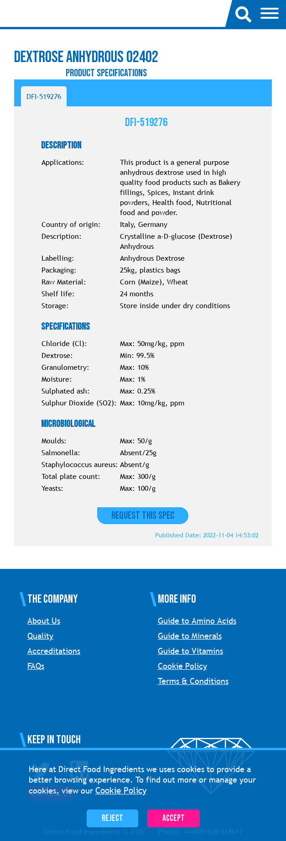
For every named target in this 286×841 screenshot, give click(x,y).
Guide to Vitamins (190, 651)
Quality (40, 636)
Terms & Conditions (193, 681)
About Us (43, 620)
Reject (112, 818)
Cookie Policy (182, 666)
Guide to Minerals (190, 636)
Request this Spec (142, 516)
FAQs (35, 666)
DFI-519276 (43, 96)
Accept (173, 818)
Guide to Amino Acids (197, 620)
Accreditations (53, 651)
